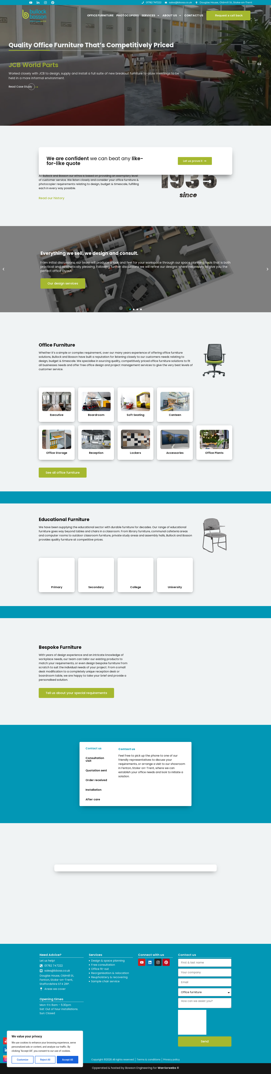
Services (151, 15)
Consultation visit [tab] (95, 759)
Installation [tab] (93, 790)
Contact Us (193, 15)
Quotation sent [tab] (96, 770)
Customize (22, 1059)
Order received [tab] (96, 780)
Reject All (45, 1059)
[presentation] (192, 1022)
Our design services (63, 283)
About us (171, 15)
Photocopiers (127, 15)
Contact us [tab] (93, 748)
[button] (259, 56)
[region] (45, 1049)
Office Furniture (100, 15)
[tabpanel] (152, 764)
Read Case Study (20, 86)
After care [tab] (93, 799)
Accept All (67, 1059)
